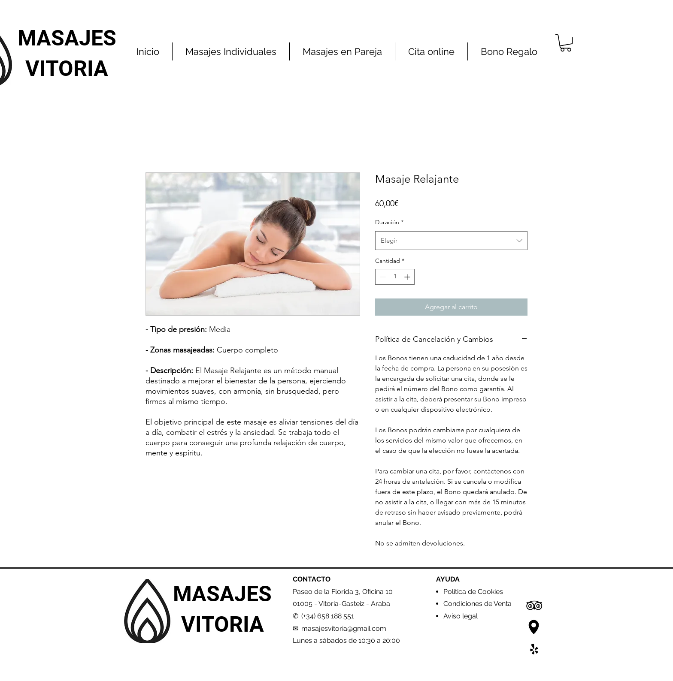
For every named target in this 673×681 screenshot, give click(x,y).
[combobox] (451, 240)
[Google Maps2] (534, 627)
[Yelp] (534, 649)
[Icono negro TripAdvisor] (534, 605)
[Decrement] (381, 276)
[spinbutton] (395, 276)
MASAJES (67, 38)
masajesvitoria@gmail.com (343, 628)
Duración (389, 222)
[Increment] (408, 276)
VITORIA (66, 68)
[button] (565, 42)
